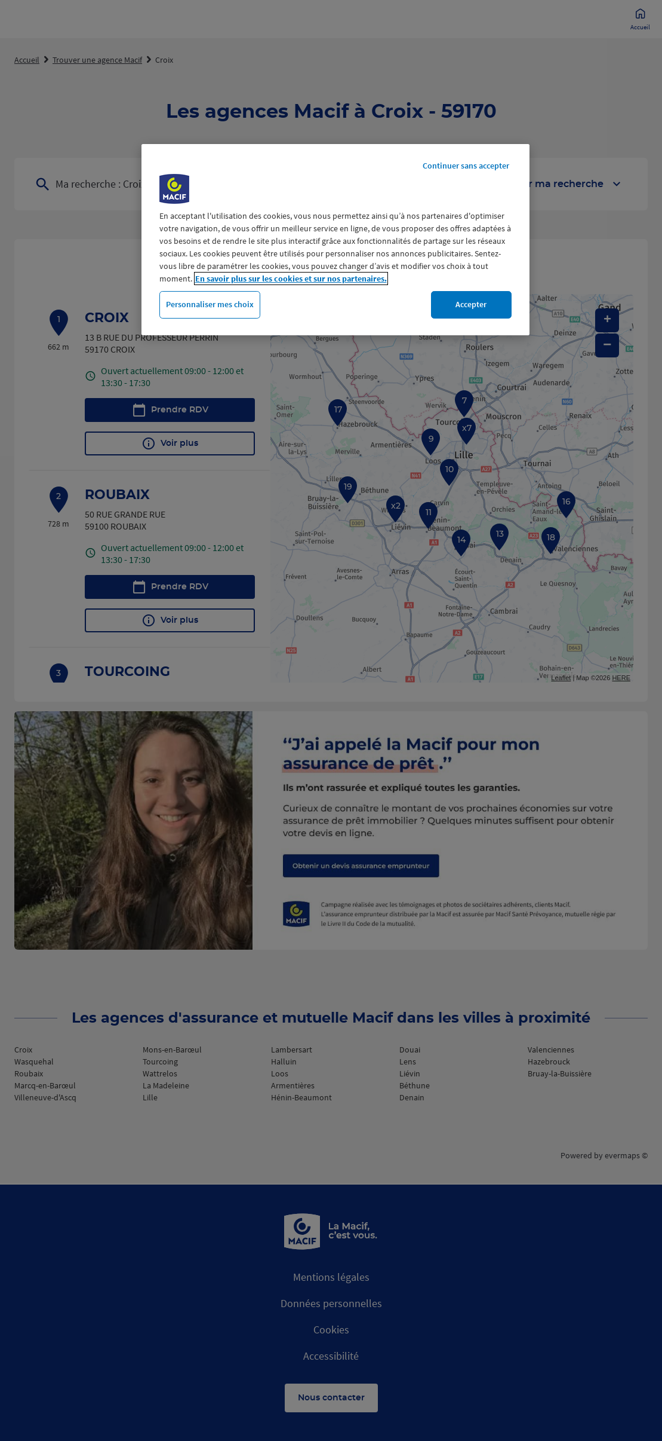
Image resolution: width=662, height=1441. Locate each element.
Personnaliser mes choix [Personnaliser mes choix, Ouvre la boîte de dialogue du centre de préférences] (210, 304)
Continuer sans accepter (466, 165)
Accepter (471, 304)
